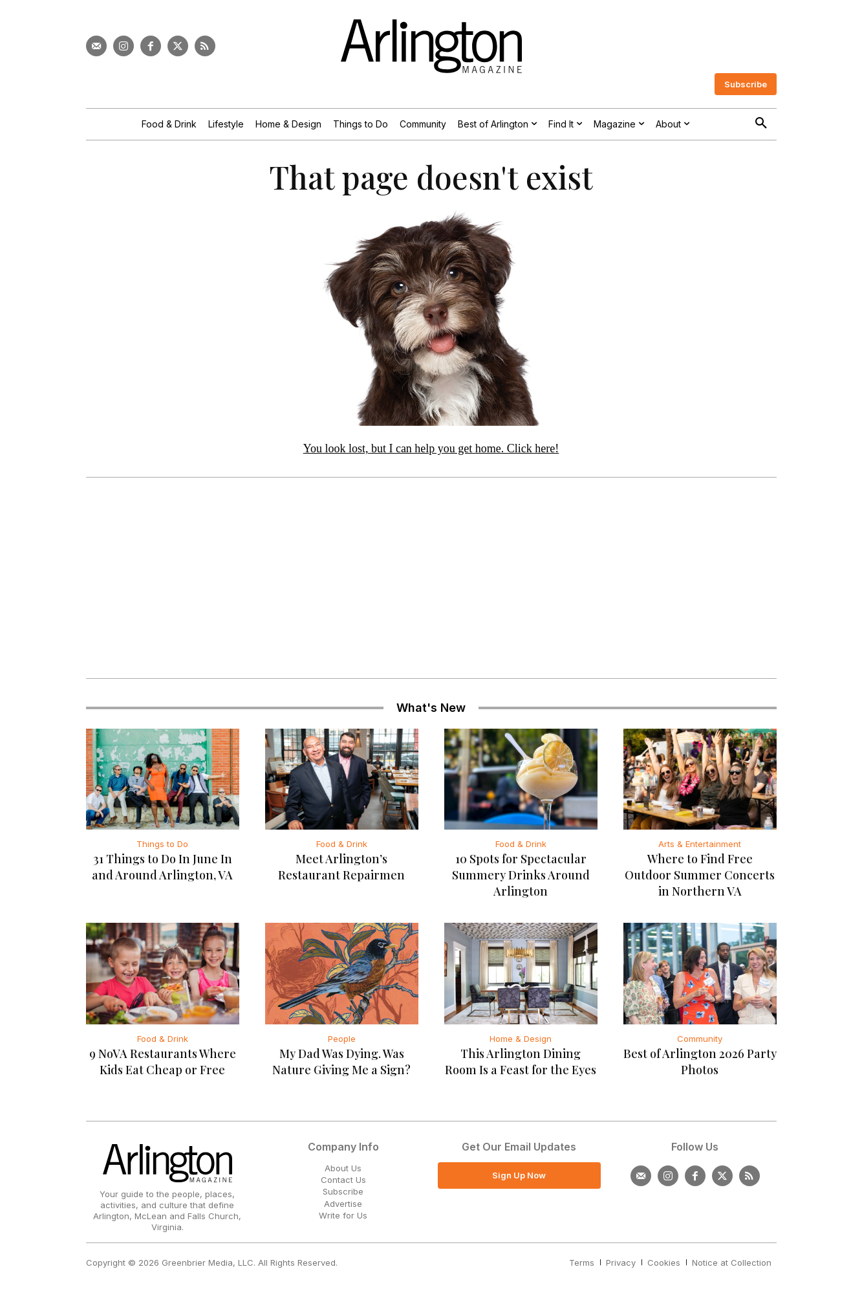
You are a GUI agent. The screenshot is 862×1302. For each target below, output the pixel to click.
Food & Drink (341, 844)
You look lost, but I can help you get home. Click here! (431, 448)
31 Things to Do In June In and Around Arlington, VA (162, 867)
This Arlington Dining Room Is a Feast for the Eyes (520, 1061)
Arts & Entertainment (699, 844)
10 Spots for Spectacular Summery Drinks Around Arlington (521, 875)
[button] (761, 123)
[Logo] (431, 46)
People (342, 1038)
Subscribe (343, 1191)
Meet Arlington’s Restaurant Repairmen (341, 867)
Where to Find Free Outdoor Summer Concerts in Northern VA (700, 875)
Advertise (343, 1203)
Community (699, 1038)
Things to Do (162, 844)
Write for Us (343, 1215)
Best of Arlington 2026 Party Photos (700, 1061)
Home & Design (521, 1038)
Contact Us (343, 1180)
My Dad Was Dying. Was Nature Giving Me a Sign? (341, 1061)
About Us (343, 1168)
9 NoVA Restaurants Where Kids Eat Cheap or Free (162, 1061)
